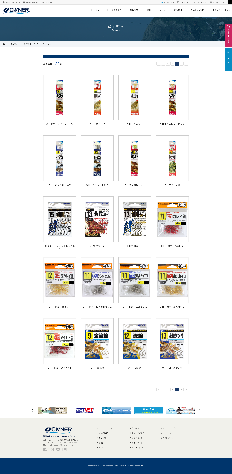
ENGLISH (170, 2)
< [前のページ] (158, 64)
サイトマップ (166, 433)
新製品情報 (103, 433)
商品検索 (14, 43)
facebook (183, 2)
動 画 (101, 443)
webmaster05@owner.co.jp (38, 2)
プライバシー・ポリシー (171, 428)
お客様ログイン (167, 438)
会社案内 (135, 428)
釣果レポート (137, 443)
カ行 (39, 43)
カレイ (49, 43)
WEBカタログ (217, 2)
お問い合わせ (137, 438)
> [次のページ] (186, 64)
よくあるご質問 (138, 433)
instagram (200, 2)
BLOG (101, 447)
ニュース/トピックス (107, 428)
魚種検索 (28, 43)
